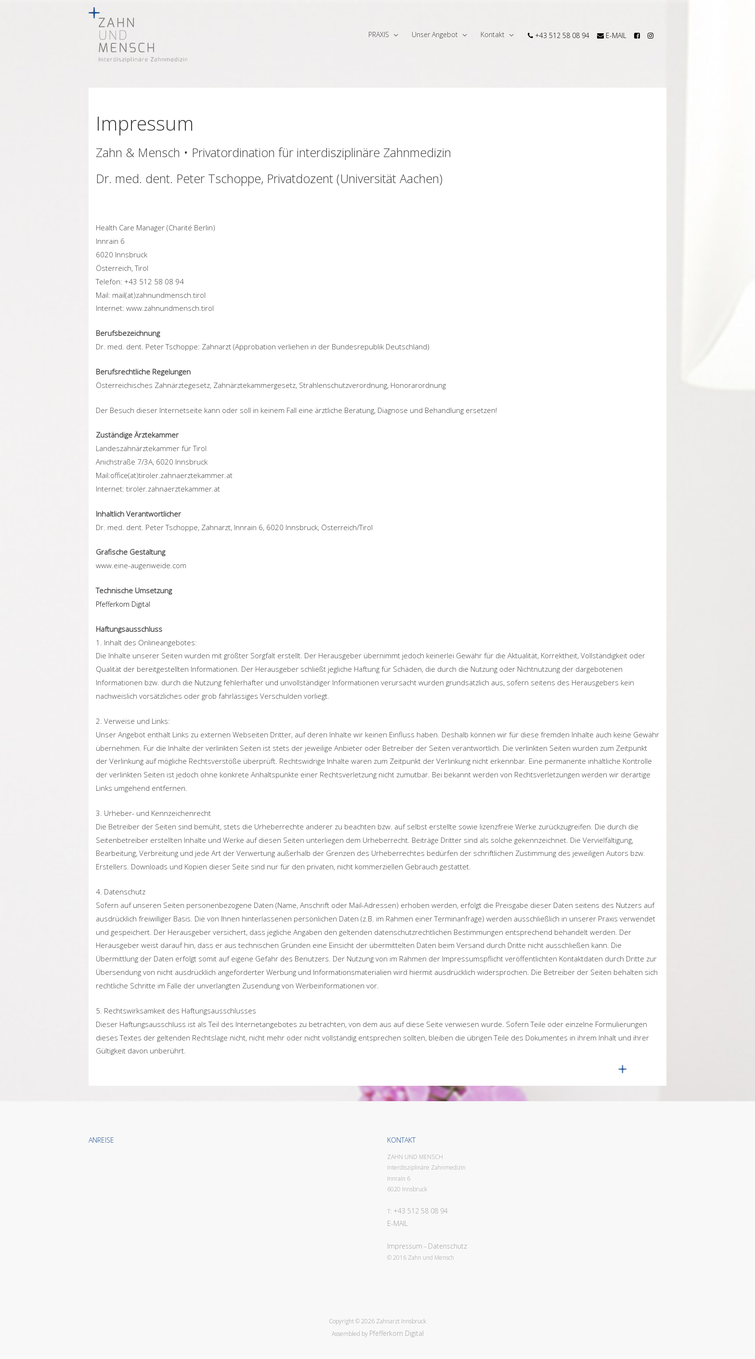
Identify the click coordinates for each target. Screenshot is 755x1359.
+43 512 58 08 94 (420, 1210)
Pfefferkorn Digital (123, 604)
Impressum (404, 1246)
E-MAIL (397, 1223)
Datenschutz (447, 1246)
